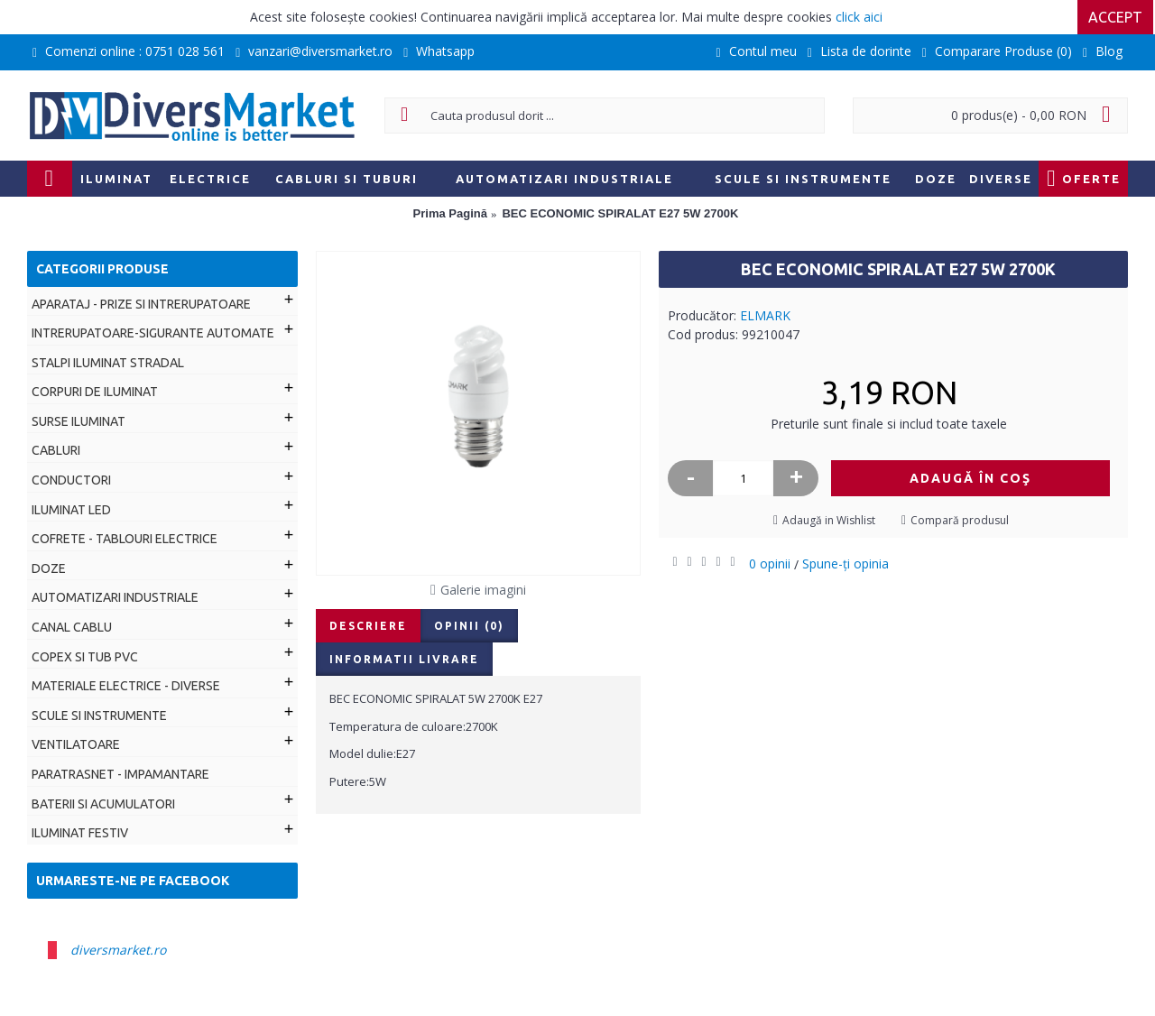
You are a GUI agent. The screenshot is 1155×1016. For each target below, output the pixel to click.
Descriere (368, 626)
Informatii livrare (404, 659)
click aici (859, 16)
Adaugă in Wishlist (828, 520)
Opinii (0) (469, 626)
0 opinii (769, 563)
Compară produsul (959, 520)
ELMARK (765, 315)
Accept (1117, 17)
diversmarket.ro (118, 949)
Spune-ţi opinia (845, 563)
